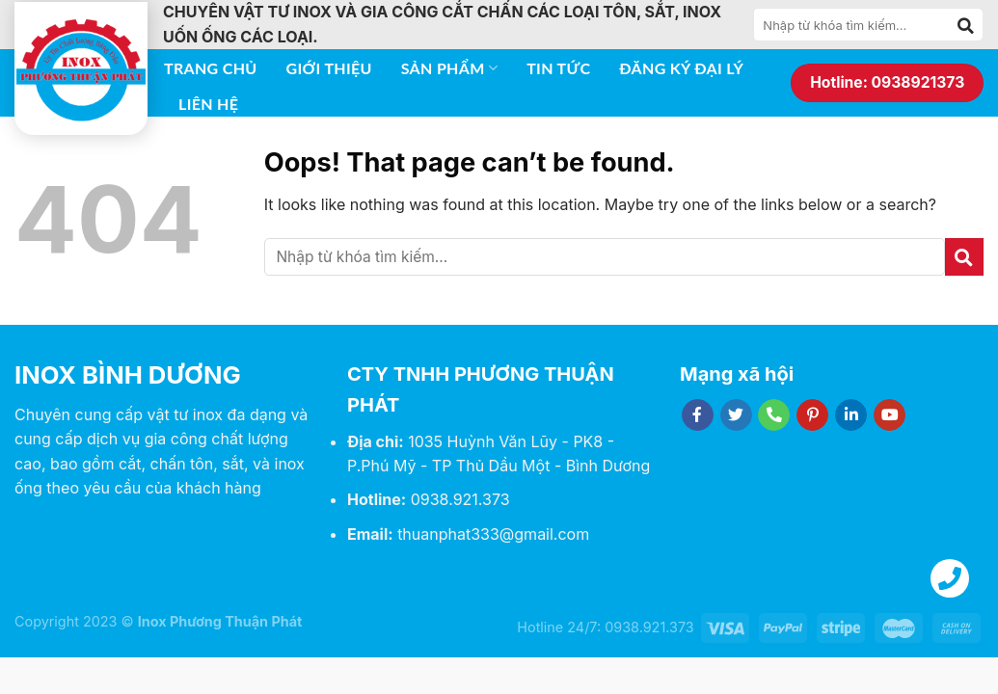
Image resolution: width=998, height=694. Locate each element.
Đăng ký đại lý (681, 68)
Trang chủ (210, 68)
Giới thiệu (329, 68)
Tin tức (558, 68)
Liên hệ (208, 103)
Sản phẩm (449, 68)
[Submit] (966, 25)
